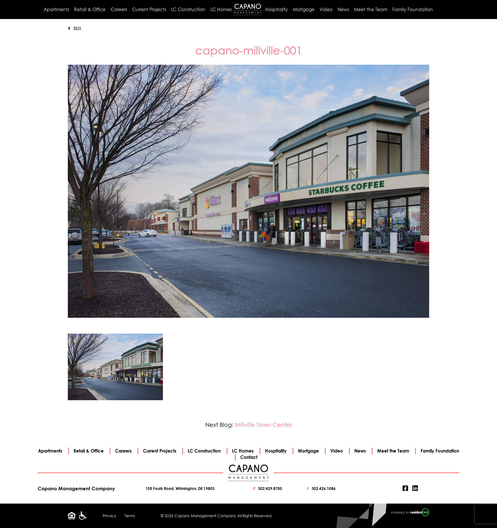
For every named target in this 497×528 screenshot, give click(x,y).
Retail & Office (90, 9)
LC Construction (188, 9)
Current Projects (149, 9)
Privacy (109, 515)
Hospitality (276, 9)
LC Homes (221, 9)
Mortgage (303, 9)
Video (326, 9)
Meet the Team (370, 9)
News (343, 9)
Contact (248, 457)
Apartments (56, 9)
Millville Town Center (263, 424)
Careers (119, 9)
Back (74, 28)
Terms (130, 515)
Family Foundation (412, 9)
